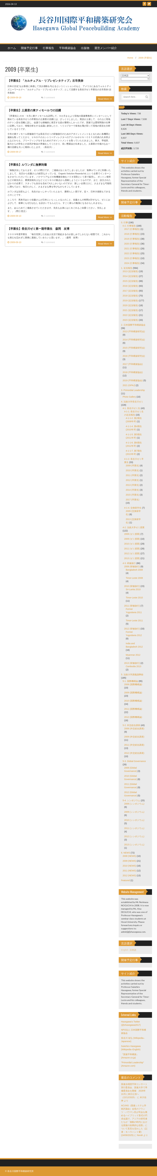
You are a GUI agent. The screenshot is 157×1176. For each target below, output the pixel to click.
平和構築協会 (67, 48)
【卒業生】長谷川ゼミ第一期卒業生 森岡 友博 (38, 228)
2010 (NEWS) (129, 865)
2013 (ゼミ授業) (132, 558)
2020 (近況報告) (130, 305)
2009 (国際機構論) (133, 692)
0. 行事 (124, 222)
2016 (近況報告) (130, 286)
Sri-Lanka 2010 (133, 589)
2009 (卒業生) (145, 58)
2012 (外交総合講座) (134, 753)
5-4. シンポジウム (131, 800)
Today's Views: (129, 113)
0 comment (48, 97)
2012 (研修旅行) (132, 628)
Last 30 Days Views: (131, 125)
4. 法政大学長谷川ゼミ (132, 401)
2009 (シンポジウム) (134, 812)
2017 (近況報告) (130, 291)
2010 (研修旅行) (132, 586)
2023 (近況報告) (130, 320)
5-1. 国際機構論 (130, 681)
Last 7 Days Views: (131, 119)
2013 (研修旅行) (132, 663)
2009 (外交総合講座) (134, 736)
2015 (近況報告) (130, 281)
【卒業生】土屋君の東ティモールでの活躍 (34, 110)
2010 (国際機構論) (133, 700)
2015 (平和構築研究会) (134, 348)
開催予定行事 (29, 48)
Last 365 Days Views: (132, 134)
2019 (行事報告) (132, 239)
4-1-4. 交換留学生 (132, 508)
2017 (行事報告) (132, 229)
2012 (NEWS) (129, 875)
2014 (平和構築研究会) (134, 339)
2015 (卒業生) (132, 494)
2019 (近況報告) (130, 300)
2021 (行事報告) (132, 248)
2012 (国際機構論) (133, 717)
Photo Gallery (129, 397)
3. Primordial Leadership (133, 390)
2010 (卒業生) (132, 470)
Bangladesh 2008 (134, 570)
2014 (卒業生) (132, 490)
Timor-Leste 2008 (134, 578)
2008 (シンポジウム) (134, 803)
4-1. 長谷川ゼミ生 (131, 408)
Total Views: (127, 142)
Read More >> (105, 99)
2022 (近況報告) (130, 315)
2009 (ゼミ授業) (132, 539)
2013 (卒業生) (132, 485)
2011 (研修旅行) (132, 605)
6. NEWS (125, 852)
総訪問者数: (127, 148)
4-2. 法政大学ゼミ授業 (134, 527)
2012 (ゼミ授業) (132, 553)
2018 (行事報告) (132, 234)
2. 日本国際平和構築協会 (133, 325)
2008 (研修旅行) (132, 566)
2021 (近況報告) (130, 310)
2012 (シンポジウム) (134, 836)
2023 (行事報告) (132, 258)
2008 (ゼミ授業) (132, 534)
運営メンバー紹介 (105, 48)
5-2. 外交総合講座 (131, 725)
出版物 (85, 48)
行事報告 (48, 48)
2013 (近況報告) (130, 271)
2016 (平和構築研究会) (134, 356)
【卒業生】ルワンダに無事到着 (27, 164)
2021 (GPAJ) (129, 385)
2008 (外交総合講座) (134, 728)
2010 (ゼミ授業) (132, 543)
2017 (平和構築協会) (133, 364)
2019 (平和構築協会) (133, 380)
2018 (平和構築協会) (133, 372)
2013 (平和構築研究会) (134, 331)
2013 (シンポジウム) (134, 844)
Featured (125, 880)
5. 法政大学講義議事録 (132, 674)
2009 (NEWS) (129, 861)
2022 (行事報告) (132, 253)
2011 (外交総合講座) (134, 745)
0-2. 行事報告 (129, 226)
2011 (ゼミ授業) (132, 548)
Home (130, 58)
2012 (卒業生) (132, 480)
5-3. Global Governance (134, 761)
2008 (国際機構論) (133, 684)
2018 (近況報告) (130, 295)
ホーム (11, 48)
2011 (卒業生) (132, 475)
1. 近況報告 (126, 268)
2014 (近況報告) (130, 276)
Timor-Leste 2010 (134, 597)
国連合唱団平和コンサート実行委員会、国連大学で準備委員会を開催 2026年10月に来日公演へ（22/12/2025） (134, 1091)
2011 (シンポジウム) (134, 828)
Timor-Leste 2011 (134, 620)
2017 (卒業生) (132, 499)
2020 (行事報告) (132, 243)
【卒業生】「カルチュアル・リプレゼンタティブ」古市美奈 (45, 80)
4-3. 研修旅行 (129, 563)
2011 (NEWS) (129, 870)
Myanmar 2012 (133, 655)
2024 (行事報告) (132, 263)
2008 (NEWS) (129, 856)
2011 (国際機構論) (133, 709)
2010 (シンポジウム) (134, 820)
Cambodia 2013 (133, 666)
